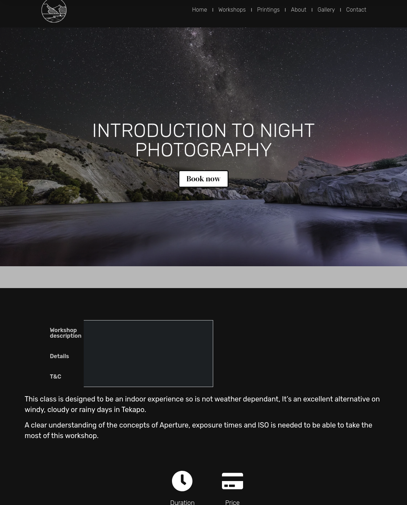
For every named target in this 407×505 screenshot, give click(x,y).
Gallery (326, 9)
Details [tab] (59, 356)
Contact (356, 9)
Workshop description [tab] (66, 333)
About (298, 9)
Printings (268, 9)
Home (199, 9)
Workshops (232, 9)
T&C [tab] (55, 376)
